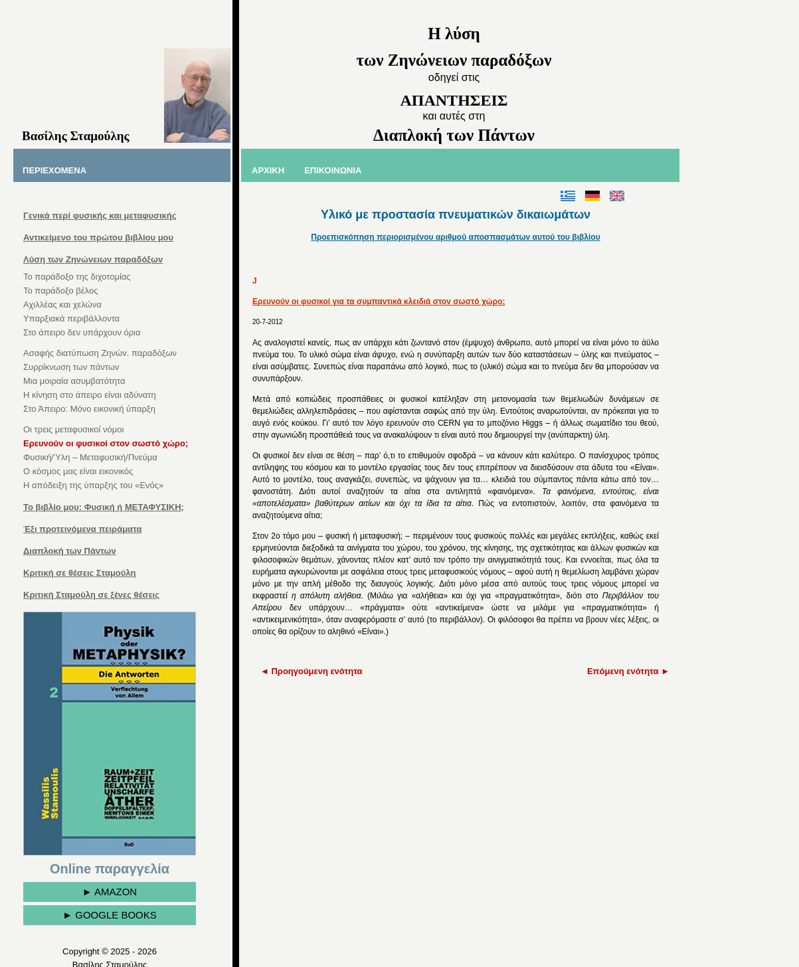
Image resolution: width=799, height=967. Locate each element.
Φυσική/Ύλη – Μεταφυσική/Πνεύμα (90, 457)
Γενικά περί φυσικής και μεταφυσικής (99, 215)
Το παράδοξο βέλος (60, 291)
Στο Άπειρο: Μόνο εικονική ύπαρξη (89, 409)
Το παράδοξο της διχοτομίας (77, 277)
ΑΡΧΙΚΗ (268, 170)
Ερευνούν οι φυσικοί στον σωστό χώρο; (105, 443)
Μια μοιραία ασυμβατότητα (74, 381)
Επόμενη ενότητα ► (628, 671)
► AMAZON (109, 891)
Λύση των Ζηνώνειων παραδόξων (93, 259)
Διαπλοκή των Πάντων (69, 551)
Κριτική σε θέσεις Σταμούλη (79, 573)
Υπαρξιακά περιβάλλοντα (71, 318)
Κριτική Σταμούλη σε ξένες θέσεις (91, 595)
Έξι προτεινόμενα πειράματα (82, 529)
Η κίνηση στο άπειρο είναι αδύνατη (89, 395)
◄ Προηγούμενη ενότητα (311, 671)
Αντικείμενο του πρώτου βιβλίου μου (98, 237)
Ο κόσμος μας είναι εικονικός (78, 471)
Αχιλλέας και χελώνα (62, 304)
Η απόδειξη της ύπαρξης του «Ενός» (93, 485)
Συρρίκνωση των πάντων (71, 367)
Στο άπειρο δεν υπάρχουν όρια (82, 332)
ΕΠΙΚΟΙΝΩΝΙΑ (332, 170)
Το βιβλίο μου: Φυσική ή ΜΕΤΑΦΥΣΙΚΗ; (103, 507)
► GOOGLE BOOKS (109, 915)
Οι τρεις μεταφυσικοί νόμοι (73, 429)
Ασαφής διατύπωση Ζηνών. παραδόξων (100, 353)
